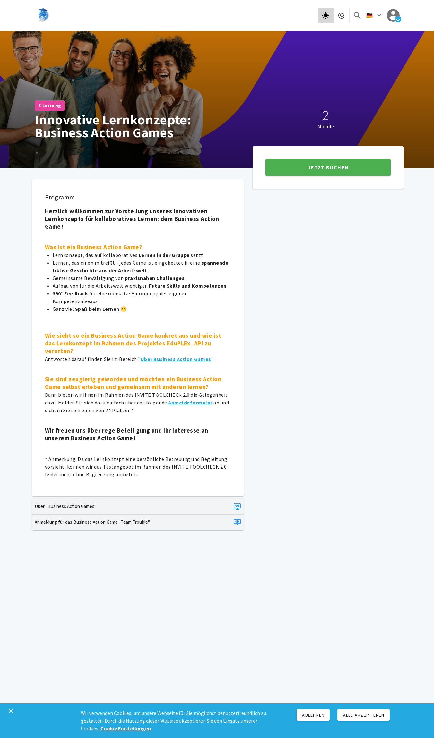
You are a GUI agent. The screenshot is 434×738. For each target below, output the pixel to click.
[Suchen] (357, 15)
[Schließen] (11, 711)
